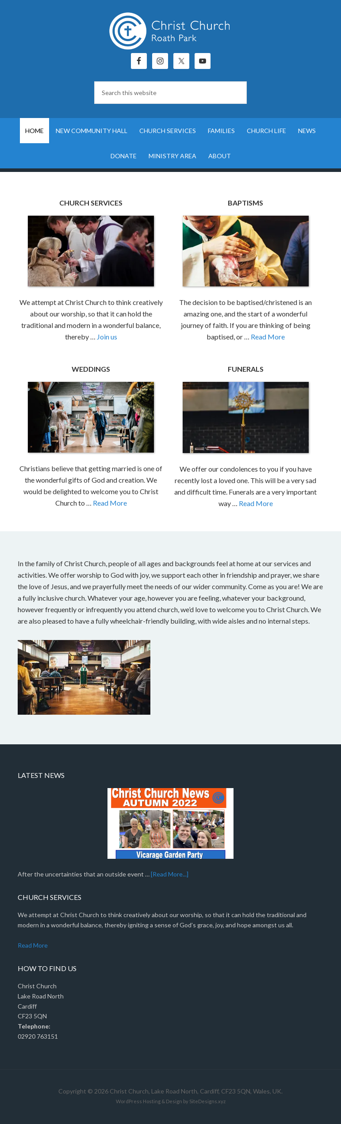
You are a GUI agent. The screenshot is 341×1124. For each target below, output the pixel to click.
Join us (107, 336)
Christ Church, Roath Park (170, 31)
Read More (268, 336)
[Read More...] (169, 874)
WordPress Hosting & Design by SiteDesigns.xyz (171, 1101)
